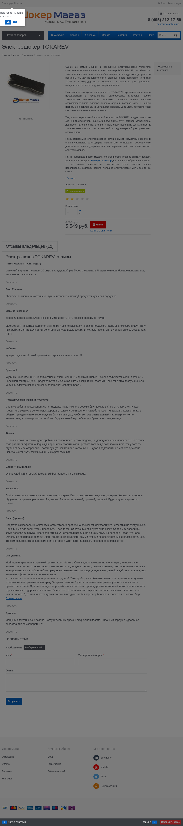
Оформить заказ (170, 822)
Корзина (147, 822)
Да (8, 22)
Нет (15, 22)
